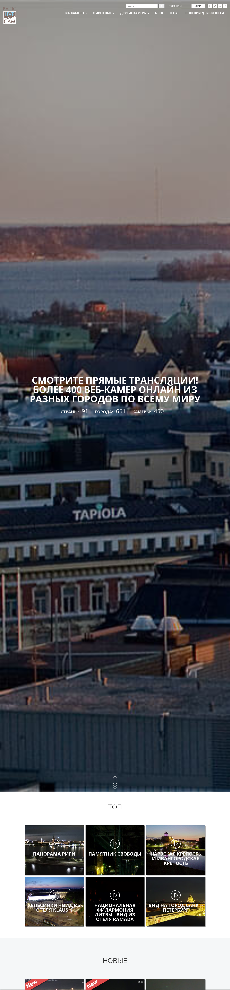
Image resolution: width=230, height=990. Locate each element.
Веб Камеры (76, 13)
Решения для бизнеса (204, 13)
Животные (103, 13)
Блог (159, 13)
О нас (175, 13)
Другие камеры (134, 13)
